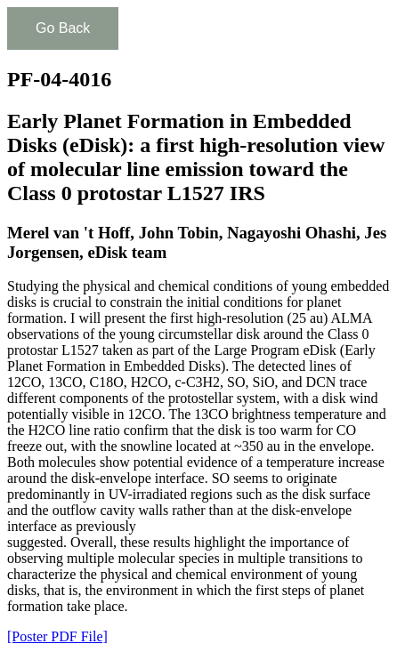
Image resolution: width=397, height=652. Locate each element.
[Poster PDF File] (57, 636)
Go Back (63, 28)
